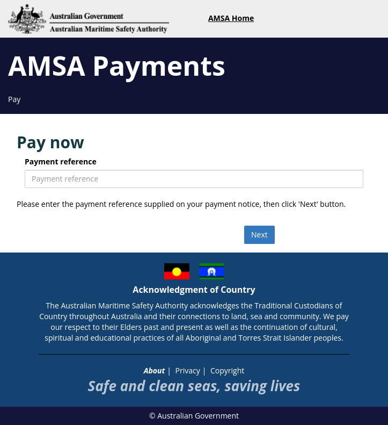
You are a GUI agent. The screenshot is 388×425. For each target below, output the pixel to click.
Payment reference (61, 161)
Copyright (227, 370)
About (154, 370)
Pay (14, 99)
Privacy (187, 370)
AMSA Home (231, 18)
